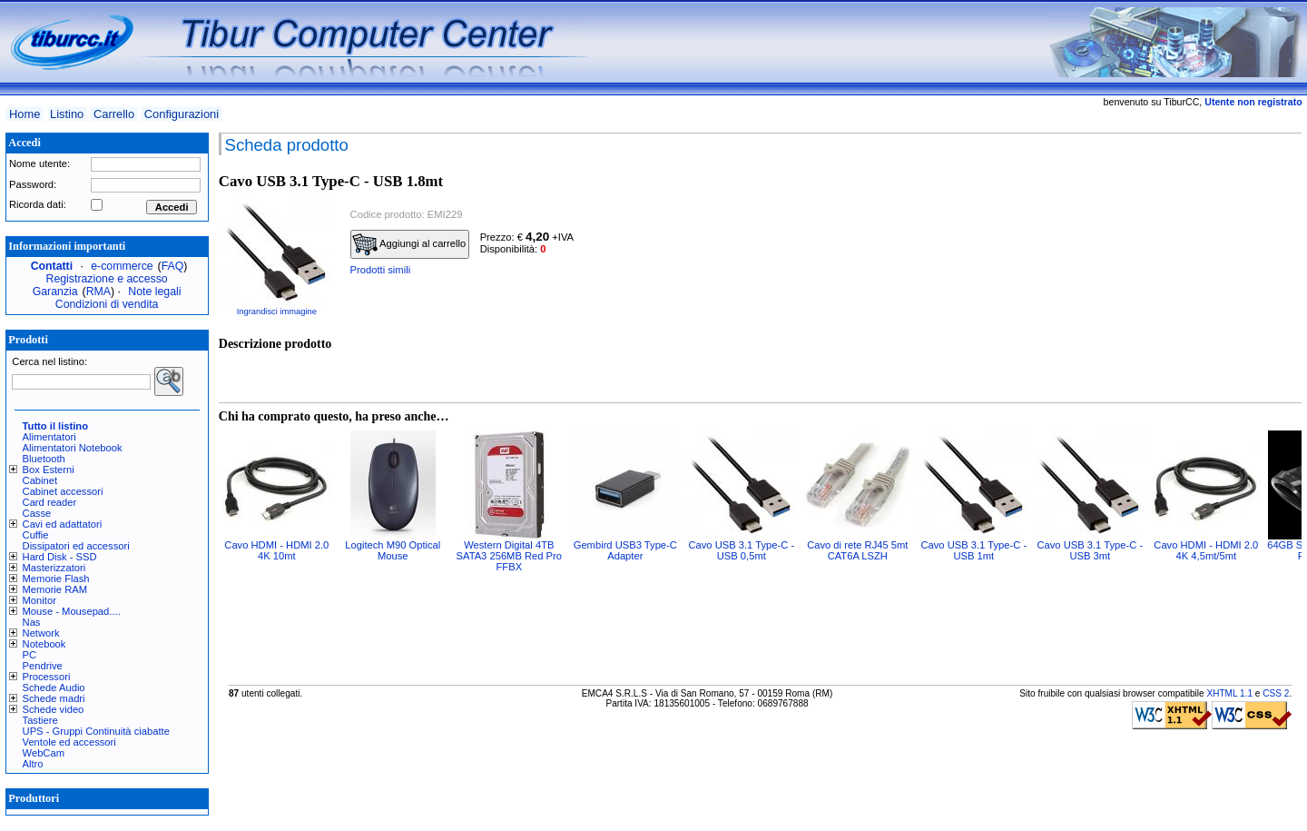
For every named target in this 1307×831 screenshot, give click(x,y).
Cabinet (40, 480)
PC (30, 654)
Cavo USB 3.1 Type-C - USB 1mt (973, 550)
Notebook (44, 643)
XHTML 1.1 (1229, 693)
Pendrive (43, 665)
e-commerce (121, 266)
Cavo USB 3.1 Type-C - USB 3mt (1090, 550)
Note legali (154, 291)
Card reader (50, 502)
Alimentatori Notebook (73, 447)
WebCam (43, 752)
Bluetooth (44, 458)
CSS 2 (1276, 693)
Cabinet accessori (63, 491)
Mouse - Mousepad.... (72, 611)
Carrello (113, 114)
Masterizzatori (54, 567)
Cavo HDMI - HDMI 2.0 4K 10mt (276, 550)
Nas (32, 622)
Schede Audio (54, 687)
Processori (47, 676)
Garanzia (55, 291)
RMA (98, 291)
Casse (37, 513)
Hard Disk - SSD (60, 556)
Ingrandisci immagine (277, 311)
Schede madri (54, 698)
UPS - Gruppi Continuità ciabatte (96, 731)
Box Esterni (48, 469)
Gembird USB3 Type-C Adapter (625, 550)
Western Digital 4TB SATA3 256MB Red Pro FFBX (509, 555)
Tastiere (40, 720)
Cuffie (36, 534)
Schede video (53, 709)
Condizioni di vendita (107, 304)
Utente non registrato (1253, 101)
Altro (33, 763)
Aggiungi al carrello (409, 244)
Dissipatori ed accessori (76, 545)
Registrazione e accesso (107, 278)
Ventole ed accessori (69, 742)
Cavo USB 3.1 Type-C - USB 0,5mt (741, 550)
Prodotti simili (380, 269)
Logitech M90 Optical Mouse (392, 550)
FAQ (173, 266)
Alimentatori (49, 436)
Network (41, 633)
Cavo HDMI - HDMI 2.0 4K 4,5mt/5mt (1206, 550)
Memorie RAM (55, 589)
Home (24, 114)
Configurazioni (181, 114)
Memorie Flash (56, 578)
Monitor (39, 600)
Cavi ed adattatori (63, 524)
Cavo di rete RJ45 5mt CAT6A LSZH (857, 550)
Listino (67, 114)
